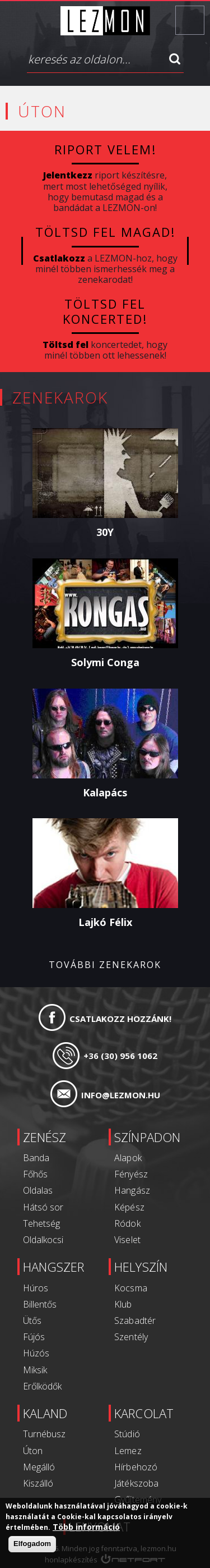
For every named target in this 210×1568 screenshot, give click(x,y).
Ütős (32, 1320)
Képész (129, 1207)
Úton (33, 1451)
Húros (35, 1288)
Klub (123, 1304)
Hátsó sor (43, 1207)
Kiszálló (38, 1483)
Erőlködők (42, 1386)
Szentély (131, 1337)
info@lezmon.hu (120, 1095)
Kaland (45, 1413)
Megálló (39, 1467)
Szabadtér (135, 1320)
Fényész (131, 1174)
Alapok (128, 1158)
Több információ (86, 1527)
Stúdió (127, 1434)
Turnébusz (44, 1434)
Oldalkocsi (43, 1240)
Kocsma (131, 1288)
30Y (105, 532)
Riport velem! (105, 149)
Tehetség (41, 1223)
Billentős (40, 1304)
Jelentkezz (67, 175)
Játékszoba (136, 1483)
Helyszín (141, 1266)
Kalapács (105, 792)
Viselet (128, 1240)
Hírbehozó (136, 1467)
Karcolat (144, 1413)
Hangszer (53, 1266)
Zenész (44, 1137)
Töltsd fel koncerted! (105, 311)
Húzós (36, 1353)
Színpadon (147, 1137)
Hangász (132, 1191)
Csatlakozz (59, 258)
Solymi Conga (105, 662)
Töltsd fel (65, 344)
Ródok (128, 1223)
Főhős (35, 1174)
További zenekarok (105, 965)
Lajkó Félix (105, 922)
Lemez (128, 1451)
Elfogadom (32, 1543)
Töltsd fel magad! (105, 231)
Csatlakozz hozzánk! (120, 1018)
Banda (36, 1158)
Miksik (35, 1370)
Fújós (34, 1337)
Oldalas (38, 1191)
